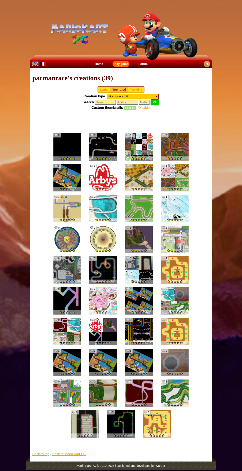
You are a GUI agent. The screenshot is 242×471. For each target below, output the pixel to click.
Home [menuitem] (99, 64)
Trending (136, 89)
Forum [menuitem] (143, 64)
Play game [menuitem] (121, 64)
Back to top (40, 454)
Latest (104, 89)
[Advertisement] (121, 121)
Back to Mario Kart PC (69, 454)
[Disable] (144, 107)
